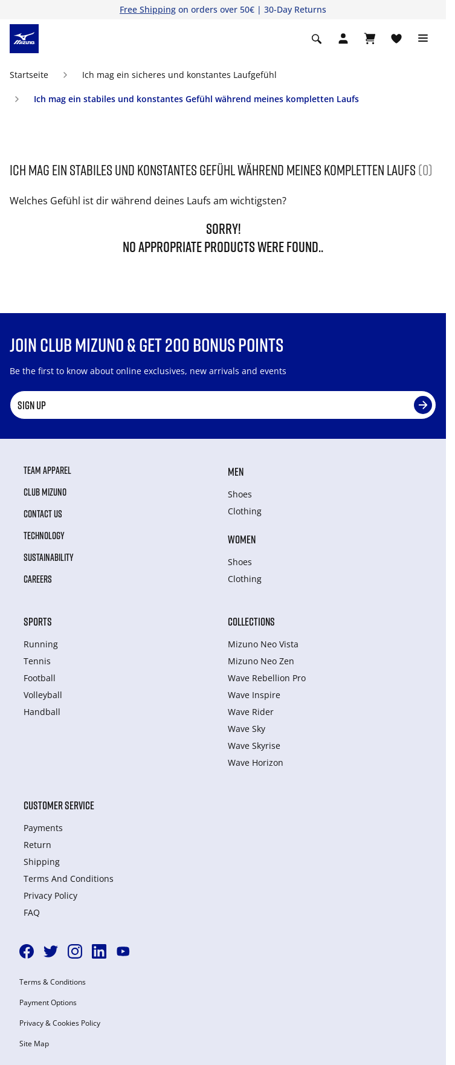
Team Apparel (47, 470)
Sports (38, 621)
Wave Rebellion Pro (267, 678)
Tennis (37, 661)
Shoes (240, 494)
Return (37, 844)
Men (236, 471)
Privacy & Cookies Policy (59, 1023)
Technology (44, 535)
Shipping (42, 861)
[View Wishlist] (396, 38)
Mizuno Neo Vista (263, 644)
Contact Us (43, 514)
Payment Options (48, 1003)
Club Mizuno (45, 492)
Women (242, 539)
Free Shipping (148, 9)
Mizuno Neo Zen (261, 661)
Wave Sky (246, 728)
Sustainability (49, 557)
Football (40, 678)
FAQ (32, 912)
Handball (42, 711)
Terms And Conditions (69, 878)
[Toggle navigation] (423, 38)
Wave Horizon (255, 762)
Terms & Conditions (52, 982)
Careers (38, 579)
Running (41, 644)
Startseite (29, 74)
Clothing (245, 511)
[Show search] (316, 38)
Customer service (59, 805)
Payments (43, 828)
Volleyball (43, 695)
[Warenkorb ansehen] (370, 38)
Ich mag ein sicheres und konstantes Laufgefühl (179, 74)
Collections (251, 621)
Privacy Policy (50, 895)
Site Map (34, 1044)
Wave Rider (251, 711)
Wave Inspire (254, 695)
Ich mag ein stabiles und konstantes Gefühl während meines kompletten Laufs (196, 99)
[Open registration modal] (343, 38)
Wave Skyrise (254, 745)
